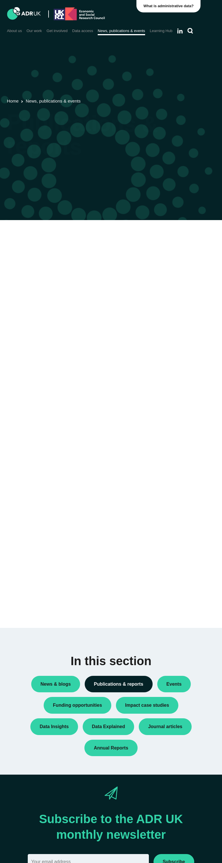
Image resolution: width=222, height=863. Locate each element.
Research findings (180, 312)
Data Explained (187, 579)
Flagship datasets (31, 263)
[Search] (190, 31)
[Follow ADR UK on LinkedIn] (180, 31)
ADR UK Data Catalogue (109, 256)
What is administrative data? (169, 6)
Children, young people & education (178, 412)
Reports (171, 302)
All (166, 243)
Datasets (172, 277)
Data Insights (176, 268)
